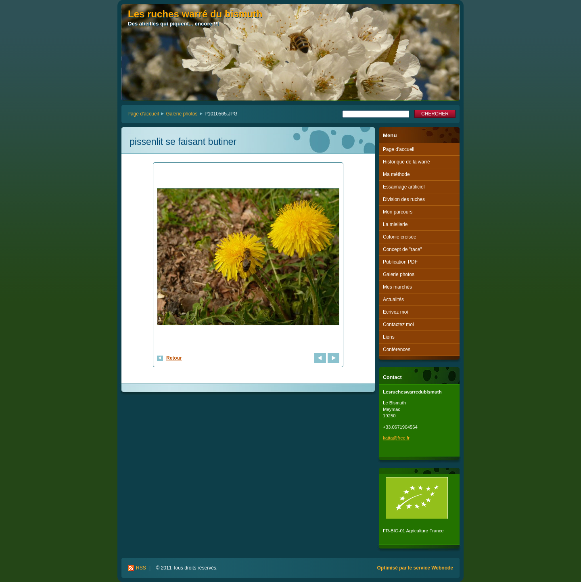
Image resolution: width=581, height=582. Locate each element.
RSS (141, 568)
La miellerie (395, 224)
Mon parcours (397, 212)
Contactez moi (398, 324)
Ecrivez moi (395, 312)
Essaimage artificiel (403, 187)
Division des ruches (404, 199)
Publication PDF (400, 262)
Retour (174, 358)
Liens (389, 337)
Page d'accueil (143, 114)
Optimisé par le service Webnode (415, 568)
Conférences (396, 349)
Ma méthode (396, 174)
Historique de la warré (406, 162)
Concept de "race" (402, 249)
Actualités (393, 299)
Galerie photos (181, 114)
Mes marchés (397, 287)
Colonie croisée (399, 237)
